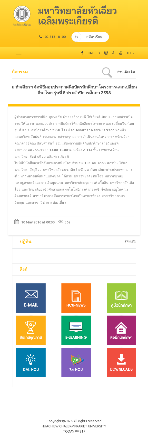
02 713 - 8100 (52, 37)
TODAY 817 (74, 431)
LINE (91, 53)
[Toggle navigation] (18, 53)
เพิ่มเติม (130, 241)
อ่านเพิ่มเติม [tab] (126, 72)
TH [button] (128, 53)
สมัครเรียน (86, 37)
